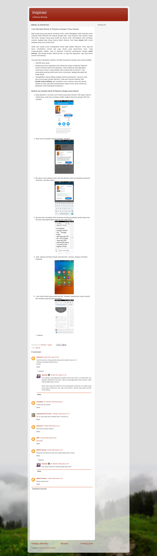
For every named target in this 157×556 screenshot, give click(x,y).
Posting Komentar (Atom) (47, 548)
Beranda (64, 543)
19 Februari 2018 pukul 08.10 (53, 402)
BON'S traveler (42, 450)
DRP (38, 438)
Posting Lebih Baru (39, 543)
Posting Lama (87, 543)
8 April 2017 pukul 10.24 (51, 357)
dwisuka (44, 375)
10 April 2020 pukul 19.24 (48, 438)
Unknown (40, 357)
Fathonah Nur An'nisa (44, 414)
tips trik (38, 348)
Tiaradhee (40, 402)
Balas (38, 367)
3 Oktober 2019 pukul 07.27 (61, 414)
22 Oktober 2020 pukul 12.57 (60, 464)
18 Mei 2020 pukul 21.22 (55, 450)
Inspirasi (39, 12)
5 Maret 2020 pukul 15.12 (52, 426)
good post (40, 441)
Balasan (41, 371)
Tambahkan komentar (39, 489)
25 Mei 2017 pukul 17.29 (58, 375)
